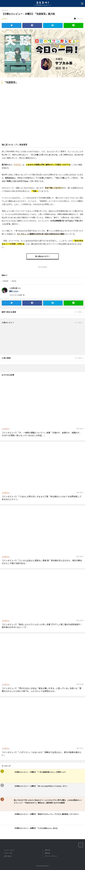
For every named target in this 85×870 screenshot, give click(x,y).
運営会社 (47, 853)
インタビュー (6, 428)
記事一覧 (47, 850)
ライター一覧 (8, 853)
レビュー (4, 18)
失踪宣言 (5, 281)
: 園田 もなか (78, 19)
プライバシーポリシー (51, 856)
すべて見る (78, 312)
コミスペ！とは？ (9, 850)
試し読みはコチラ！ (42, 256)
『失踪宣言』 (17, 165)
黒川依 (14, 281)
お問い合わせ (8, 856)
